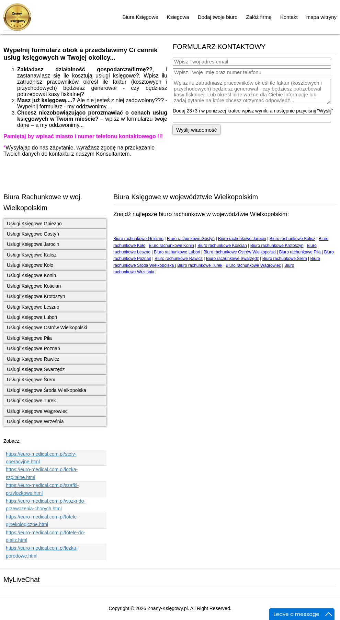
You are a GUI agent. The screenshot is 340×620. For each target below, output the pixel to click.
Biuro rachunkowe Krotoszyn (277, 245)
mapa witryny (321, 17)
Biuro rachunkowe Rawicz (179, 258)
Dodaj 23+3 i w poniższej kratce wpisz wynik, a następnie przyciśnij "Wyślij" (253, 111)
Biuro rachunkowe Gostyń (191, 238)
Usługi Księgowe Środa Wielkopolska (46, 390)
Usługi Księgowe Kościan (34, 286)
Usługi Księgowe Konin (31, 275)
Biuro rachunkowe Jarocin (242, 238)
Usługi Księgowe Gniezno (34, 223)
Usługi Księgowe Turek (31, 400)
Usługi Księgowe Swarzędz (36, 369)
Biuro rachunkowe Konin (171, 245)
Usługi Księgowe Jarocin (33, 244)
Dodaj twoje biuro (218, 17)
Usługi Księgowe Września (35, 421)
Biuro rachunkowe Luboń (177, 252)
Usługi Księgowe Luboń (32, 317)
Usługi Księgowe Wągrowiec (37, 411)
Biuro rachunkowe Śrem (284, 258)
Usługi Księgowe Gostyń (33, 234)
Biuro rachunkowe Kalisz (292, 238)
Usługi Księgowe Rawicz (33, 359)
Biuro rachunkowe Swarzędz (232, 258)
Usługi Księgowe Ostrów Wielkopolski (47, 327)
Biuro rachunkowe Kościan (222, 245)
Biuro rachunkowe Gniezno (138, 238)
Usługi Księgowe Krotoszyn (36, 296)
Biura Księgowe (140, 17)
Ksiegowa (178, 17)
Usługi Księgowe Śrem (31, 379)
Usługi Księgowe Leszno (33, 307)
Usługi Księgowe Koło (30, 265)
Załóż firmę (259, 17)
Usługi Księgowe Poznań (33, 348)
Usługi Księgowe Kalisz (32, 255)
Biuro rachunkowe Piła (300, 252)
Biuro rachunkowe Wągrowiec (253, 265)
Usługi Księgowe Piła (29, 338)
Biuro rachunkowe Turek (199, 265)
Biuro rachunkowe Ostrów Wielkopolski (239, 252)
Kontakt (289, 17)
